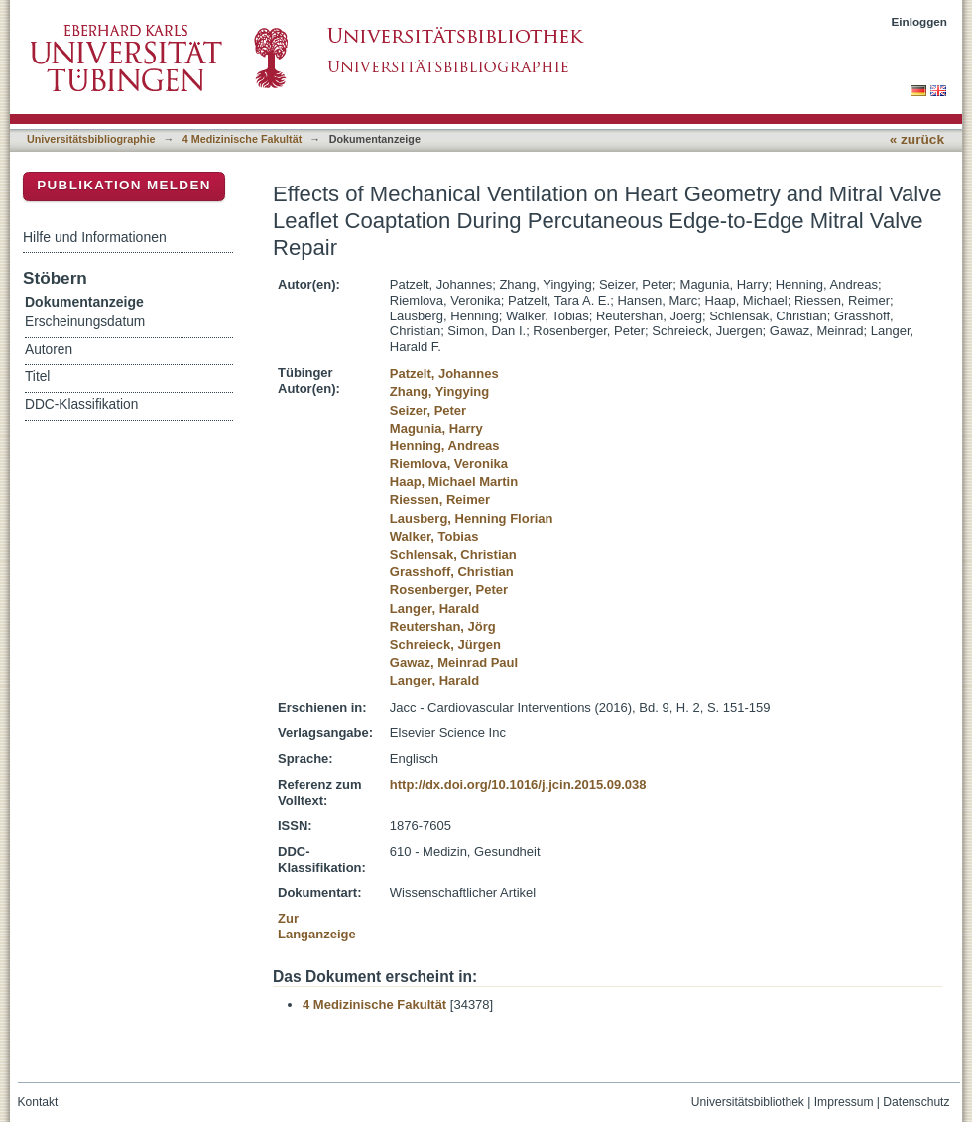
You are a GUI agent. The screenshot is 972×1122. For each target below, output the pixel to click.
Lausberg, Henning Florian (471, 518)
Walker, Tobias (434, 536)
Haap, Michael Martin (454, 481)
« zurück (917, 139)
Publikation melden (124, 185)
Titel (37, 376)
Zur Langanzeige (317, 926)
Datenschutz (916, 1102)
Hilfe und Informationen (95, 237)
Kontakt (38, 1102)
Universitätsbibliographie (91, 139)
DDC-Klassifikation (81, 404)
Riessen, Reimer (440, 499)
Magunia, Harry (436, 428)
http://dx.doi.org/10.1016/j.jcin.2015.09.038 (518, 784)
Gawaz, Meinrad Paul (454, 662)
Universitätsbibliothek (747, 1102)
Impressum (844, 1102)
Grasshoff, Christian (452, 571)
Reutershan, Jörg (443, 626)
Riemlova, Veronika (449, 463)
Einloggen (920, 21)
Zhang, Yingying (439, 391)
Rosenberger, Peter (449, 589)
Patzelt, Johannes (444, 373)
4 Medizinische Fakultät (242, 139)
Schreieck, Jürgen (445, 644)
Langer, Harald (434, 608)
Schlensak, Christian (453, 554)
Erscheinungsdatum (85, 321)
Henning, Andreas (445, 445)
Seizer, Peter (428, 410)
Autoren (48, 349)
